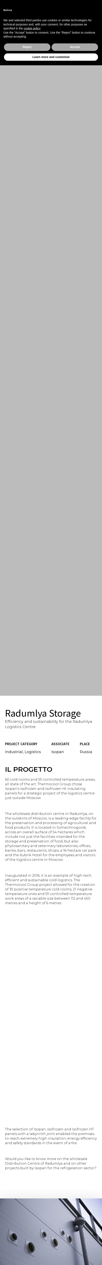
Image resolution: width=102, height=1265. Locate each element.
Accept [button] (75, 47)
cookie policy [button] (32, 28)
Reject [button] (27, 47)
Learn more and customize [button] (50, 57)
